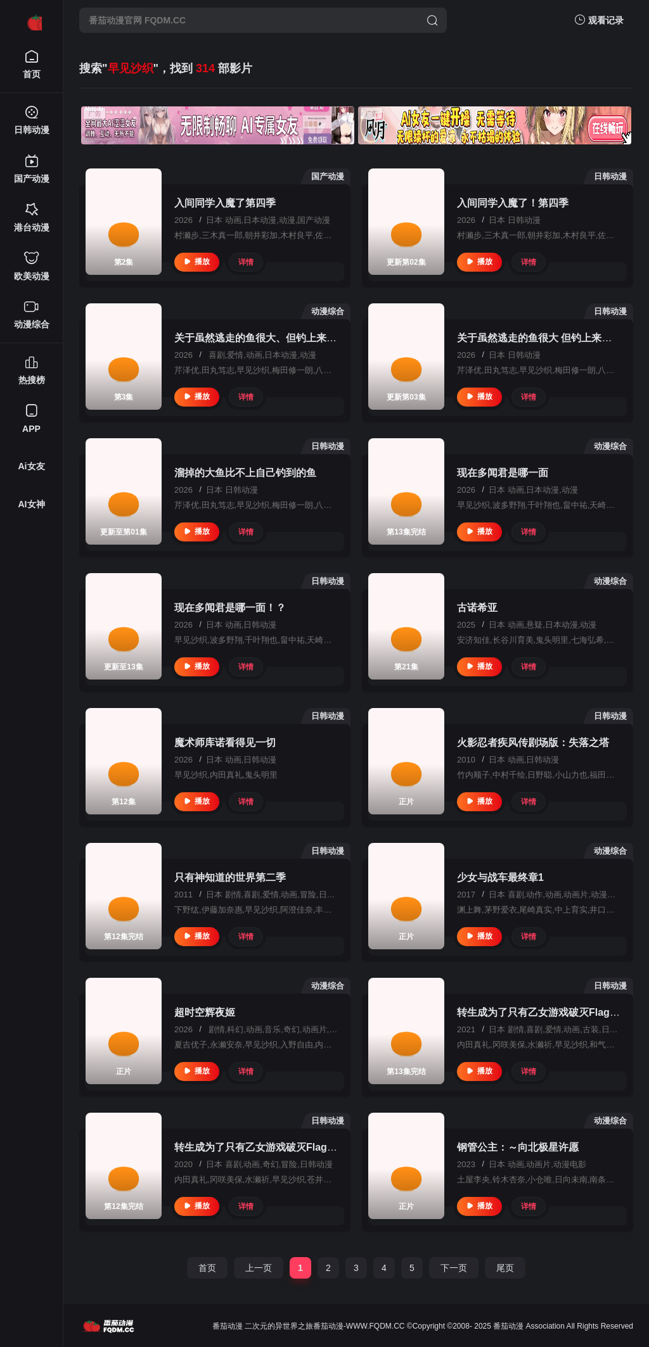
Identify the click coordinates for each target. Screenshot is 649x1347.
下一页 (453, 1268)
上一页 (258, 1268)
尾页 (505, 1268)
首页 (207, 1268)
